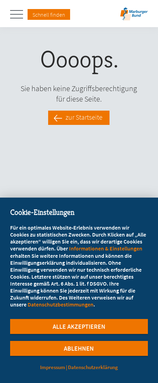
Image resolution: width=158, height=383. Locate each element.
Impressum (52, 367)
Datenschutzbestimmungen (60, 304)
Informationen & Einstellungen (105, 248)
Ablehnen (79, 348)
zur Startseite (84, 117)
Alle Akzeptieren (79, 326)
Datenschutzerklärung (93, 367)
